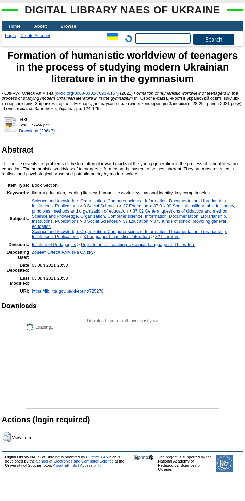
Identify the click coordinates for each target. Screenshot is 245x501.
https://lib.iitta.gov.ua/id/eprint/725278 (68, 291)
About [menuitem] (40, 26)
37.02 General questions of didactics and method (180, 211)
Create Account (35, 35)
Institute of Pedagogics (54, 244)
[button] (7, 437)
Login (10, 35)
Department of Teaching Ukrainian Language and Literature (138, 244)
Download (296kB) (37, 131)
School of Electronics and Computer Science (75, 461)
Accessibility (90, 465)
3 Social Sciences (101, 205)
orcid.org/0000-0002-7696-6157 (86, 93)
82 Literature (167, 236)
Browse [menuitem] (68, 26)
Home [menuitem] (15, 26)
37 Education (135, 205)
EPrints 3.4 (95, 457)
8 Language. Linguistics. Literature (117, 236)
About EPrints (65, 465)
